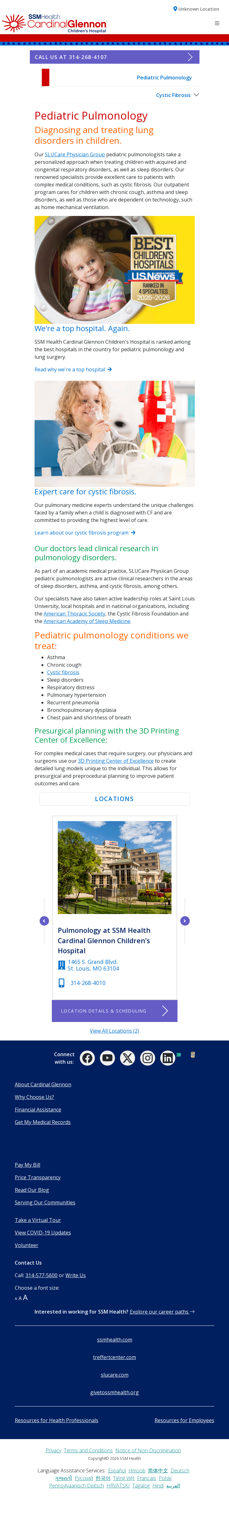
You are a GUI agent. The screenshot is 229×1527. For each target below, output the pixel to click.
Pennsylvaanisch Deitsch (76, 1485)
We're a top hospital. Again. (82, 328)
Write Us (75, 1275)
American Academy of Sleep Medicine (87, 621)
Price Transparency (38, 1177)
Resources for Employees (184, 1420)
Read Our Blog (32, 1189)
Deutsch (180, 1470)
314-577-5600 (41, 1275)
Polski (165, 1478)
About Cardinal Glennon (43, 1084)
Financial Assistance (38, 1109)
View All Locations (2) (114, 1030)
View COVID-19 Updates (43, 1232)
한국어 (103, 1478)
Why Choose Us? (34, 1097)
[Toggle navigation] (217, 23)
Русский (84, 1478)
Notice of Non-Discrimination (148, 1450)
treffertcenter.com (114, 1357)
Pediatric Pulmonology (164, 77)
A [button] (16, 1298)
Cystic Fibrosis (173, 95)
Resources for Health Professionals (56, 1420)
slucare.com (114, 1374)
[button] (196, 9)
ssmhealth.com (114, 1339)
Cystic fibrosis (63, 672)
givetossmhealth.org (114, 1392)
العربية (173, 1485)
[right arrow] (185, 921)
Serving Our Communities (45, 1202)
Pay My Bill (27, 1164)
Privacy (53, 1450)
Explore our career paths (162, 1311)
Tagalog (141, 1485)
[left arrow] (44, 921)
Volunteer (26, 1245)
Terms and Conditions (88, 1450)
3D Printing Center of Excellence (116, 760)
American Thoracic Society (74, 613)
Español (117, 1470)
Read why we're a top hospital (73, 369)
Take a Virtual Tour (38, 1220)
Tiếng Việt (123, 1478)
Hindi (158, 1485)
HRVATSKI (118, 1485)
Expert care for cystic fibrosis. (86, 491)
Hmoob (136, 1470)
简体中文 (158, 1470)
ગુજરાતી (63, 1478)
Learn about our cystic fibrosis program (85, 532)
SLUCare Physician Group (75, 154)
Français (146, 1478)
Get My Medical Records (43, 1122)
